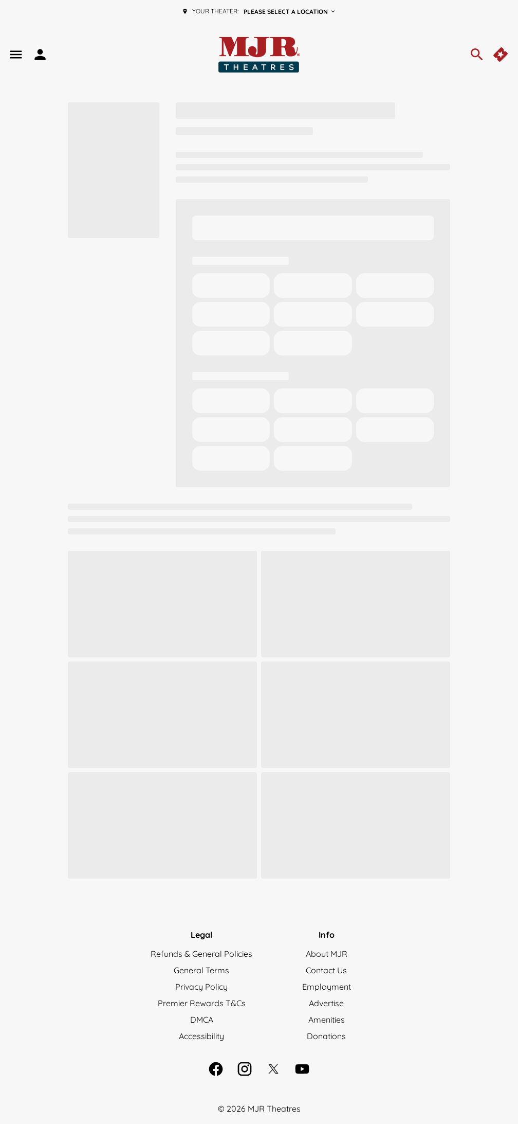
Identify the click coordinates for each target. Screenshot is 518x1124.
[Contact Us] (326, 970)
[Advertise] (326, 1003)
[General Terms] (201, 970)
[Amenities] (326, 1019)
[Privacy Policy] (201, 986)
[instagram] (244, 1069)
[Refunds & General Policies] (201, 953)
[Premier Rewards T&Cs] (202, 1003)
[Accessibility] (201, 1036)
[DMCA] (201, 1019)
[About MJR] (326, 953)
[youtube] (302, 1069)
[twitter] (273, 1069)
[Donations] (326, 1036)
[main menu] (16, 54)
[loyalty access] (40, 54)
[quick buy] (501, 54)
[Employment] (326, 986)
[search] (477, 54)
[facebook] (216, 1069)
